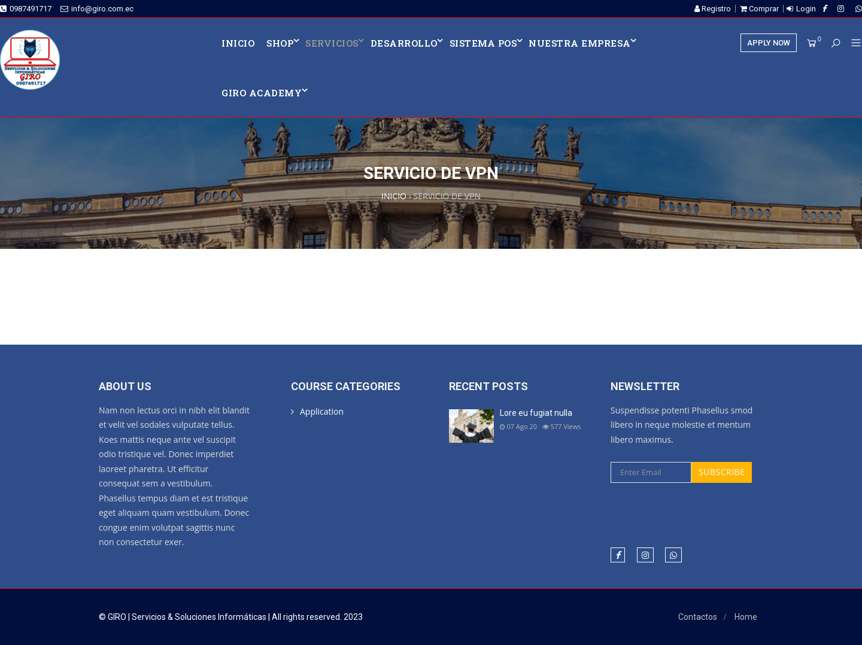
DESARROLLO (404, 43)
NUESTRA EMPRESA (580, 43)
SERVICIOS (332, 43)
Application (322, 411)
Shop (279, 43)
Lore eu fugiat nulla (536, 413)
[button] (851, 43)
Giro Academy (261, 93)
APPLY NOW (768, 42)
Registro (712, 8)
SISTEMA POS (483, 43)
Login (806, 8)
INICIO (237, 43)
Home (745, 617)
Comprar (759, 8)
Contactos (697, 617)
